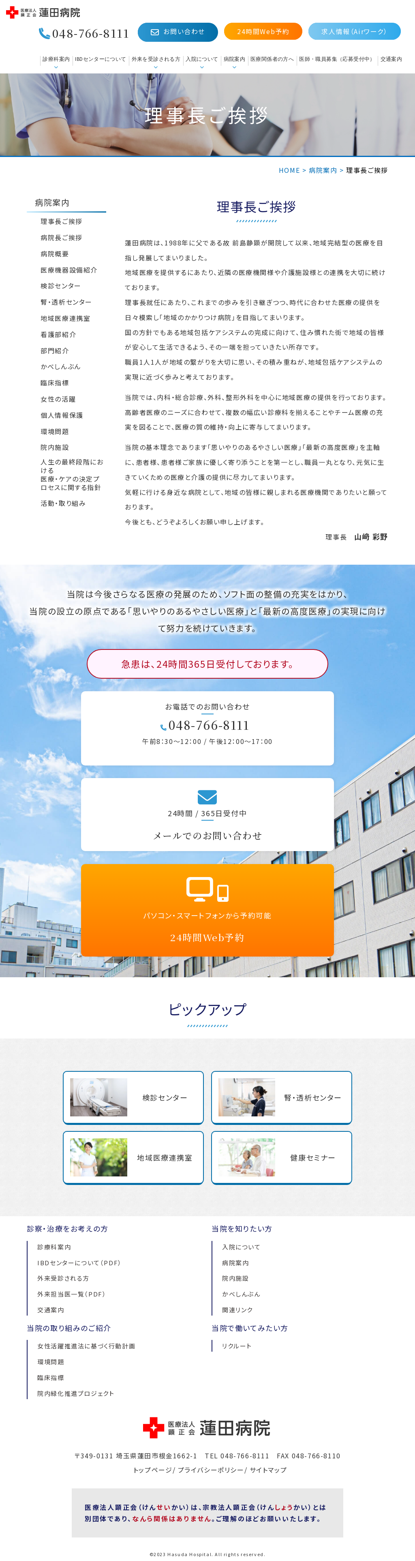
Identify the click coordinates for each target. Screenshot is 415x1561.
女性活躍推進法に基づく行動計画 (86, 1346)
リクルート (237, 1346)
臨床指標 (50, 1377)
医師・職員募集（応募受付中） (337, 59)
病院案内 (235, 59)
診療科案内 (56, 59)
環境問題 (50, 1361)
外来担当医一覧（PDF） (71, 1294)
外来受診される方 (63, 1278)
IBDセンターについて (100, 59)
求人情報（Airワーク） (354, 31)
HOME (289, 170)
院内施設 (235, 1278)
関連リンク (237, 1309)
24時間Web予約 (263, 31)
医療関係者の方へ (272, 59)
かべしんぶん (241, 1294)
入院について (202, 59)
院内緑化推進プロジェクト (75, 1393)
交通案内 (391, 59)
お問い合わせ (178, 31)
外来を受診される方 (156, 59)
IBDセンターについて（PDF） (79, 1262)
